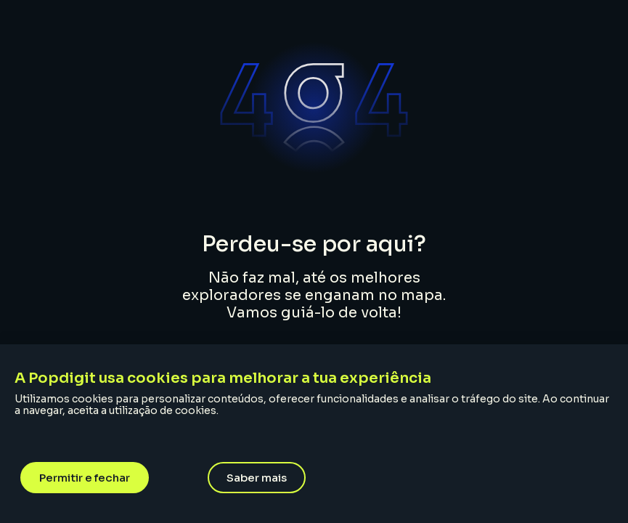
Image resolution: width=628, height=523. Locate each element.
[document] (314, 261)
